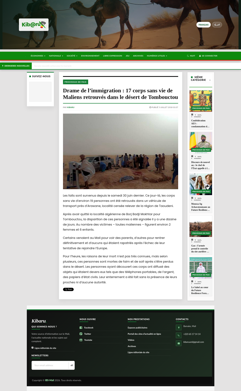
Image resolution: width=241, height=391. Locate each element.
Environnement (90, 55)
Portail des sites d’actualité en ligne (144, 334)
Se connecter (208, 55)
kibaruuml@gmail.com (193, 342)
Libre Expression (112, 55)
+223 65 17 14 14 (192, 334)
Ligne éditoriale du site (44, 348)
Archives (138, 55)
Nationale (56, 55)
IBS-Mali (49, 380)
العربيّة (217, 24)
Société (72, 55)
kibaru (70, 107)
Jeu (127, 55)
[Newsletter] (71, 365)
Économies (38, 55)
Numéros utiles (157, 55)
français (203, 24)
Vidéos (131, 340)
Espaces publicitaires (137, 327)
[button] (191, 56)
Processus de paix (76, 82)
